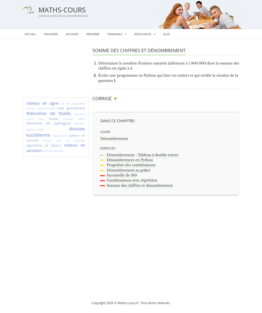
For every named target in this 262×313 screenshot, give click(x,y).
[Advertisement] (167, 243)
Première (92, 34)
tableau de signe (42, 103)
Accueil (30, 34)
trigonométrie (59, 135)
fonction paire (52, 140)
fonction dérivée (53, 151)
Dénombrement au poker (128, 170)
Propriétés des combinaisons (131, 165)
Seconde (72, 34)
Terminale (114, 34)
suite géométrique (71, 108)
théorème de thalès (48, 113)
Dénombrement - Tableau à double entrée (143, 155)
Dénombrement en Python (130, 160)
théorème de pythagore (48, 123)
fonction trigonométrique (40, 108)
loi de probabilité (73, 103)
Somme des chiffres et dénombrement (140, 185)
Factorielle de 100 (122, 175)
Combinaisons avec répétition (132, 180)
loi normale (76, 140)
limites (54, 119)
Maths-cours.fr (128, 303)
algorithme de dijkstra (43, 145)
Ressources (142, 34)
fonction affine (74, 119)
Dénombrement (114, 139)
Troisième (51, 34)
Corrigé (102, 98)
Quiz (166, 34)
